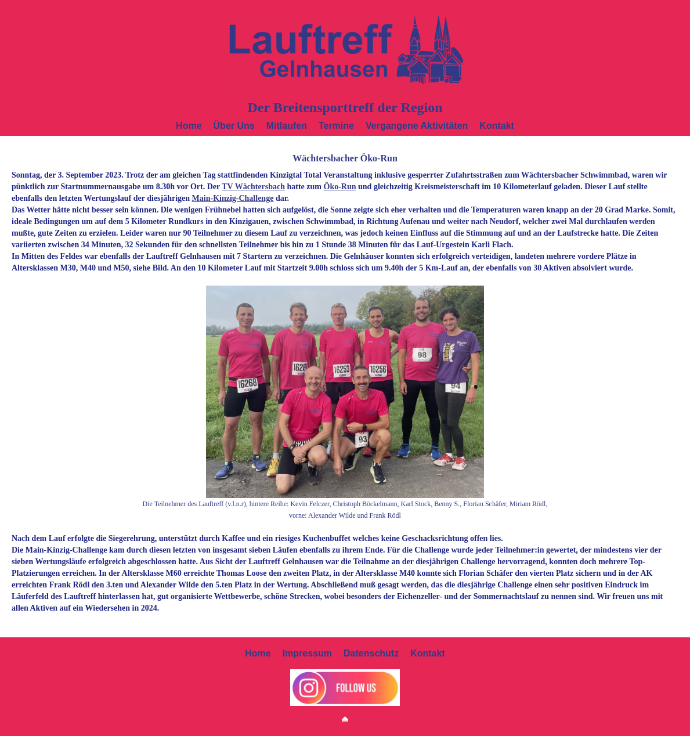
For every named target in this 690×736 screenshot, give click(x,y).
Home (188, 126)
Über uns (234, 126)
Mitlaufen (286, 126)
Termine (336, 126)
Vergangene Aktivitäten (417, 126)
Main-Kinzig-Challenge (233, 198)
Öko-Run (340, 186)
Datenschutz (371, 653)
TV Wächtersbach (253, 186)
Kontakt (496, 126)
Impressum (307, 653)
